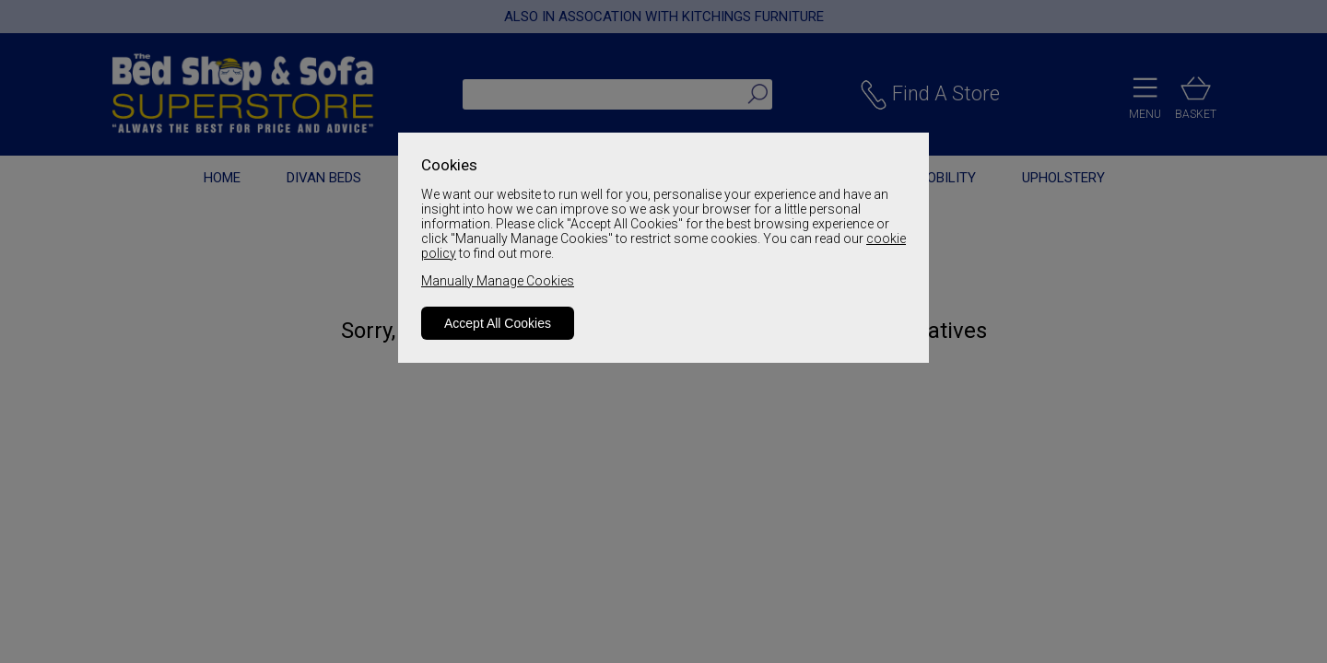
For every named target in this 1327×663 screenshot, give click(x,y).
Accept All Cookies (497, 323)
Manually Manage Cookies (497, 280)
